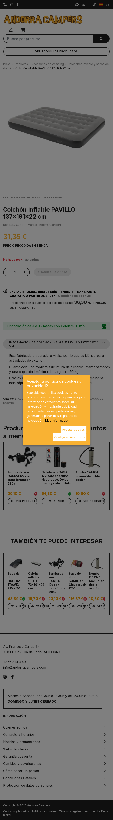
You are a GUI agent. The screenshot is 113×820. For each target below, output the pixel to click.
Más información (57, 420)
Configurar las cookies (69, 437)
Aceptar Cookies (73, 429)
